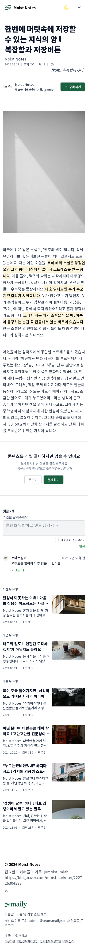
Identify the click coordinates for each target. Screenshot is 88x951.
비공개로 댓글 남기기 (73, 540)
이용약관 (10, 941)
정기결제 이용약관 (50, 941)
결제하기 (53, 479)
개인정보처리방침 (27, 941)
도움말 (9, 914)
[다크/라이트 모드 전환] (66, 7)
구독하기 (72, 86)
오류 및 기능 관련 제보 (31, 914)
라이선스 (68, 941)
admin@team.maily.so (47, 920)
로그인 (33, 479)
